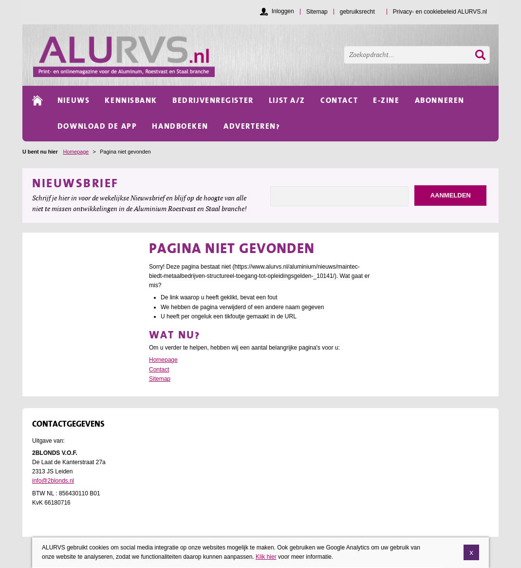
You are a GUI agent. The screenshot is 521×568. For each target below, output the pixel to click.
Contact (159, 369)
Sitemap (159, 378)
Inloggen (283, 11)
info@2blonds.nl (53, 480)
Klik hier (266, 557)
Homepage (76, 152)
